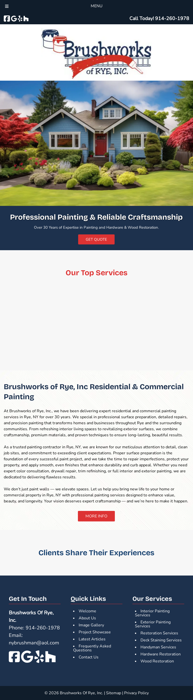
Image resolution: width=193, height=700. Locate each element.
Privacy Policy (136, 693)
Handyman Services (158, 647)
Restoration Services (159, 633)
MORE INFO (96, 516)
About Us (87, 618)
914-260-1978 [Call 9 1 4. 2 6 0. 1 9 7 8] (43, 627)
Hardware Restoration (160, 654)
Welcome (87, 611)
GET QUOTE (96, 239)
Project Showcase (95, 632)
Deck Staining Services (161, 640)
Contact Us (89, 657)
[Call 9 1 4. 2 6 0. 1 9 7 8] (172, 18)
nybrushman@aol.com (34, 642)
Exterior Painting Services (153, 624)
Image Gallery (91, 625)
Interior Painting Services (152, 613)
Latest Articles (92, 639)
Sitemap (113, 693)
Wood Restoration (157, 661)
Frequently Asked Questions (92, 648)
